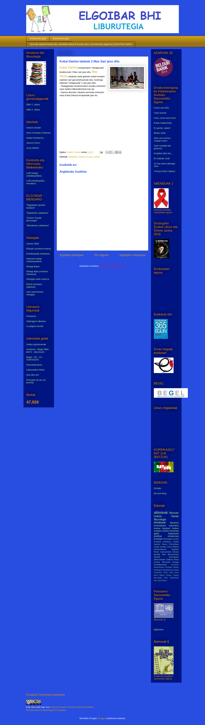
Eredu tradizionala (163, 123)
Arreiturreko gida (38, 38)
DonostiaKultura (34, 365)
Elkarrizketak (159, 559)
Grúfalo (157, 488)
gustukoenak (168, 570)
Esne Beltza (159, 575)
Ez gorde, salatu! (162, 128)
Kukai (89, 156)
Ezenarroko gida (61, 38)
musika (163, 547)
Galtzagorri (158, 570)
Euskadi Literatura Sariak (166, 541)
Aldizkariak (173, 533)
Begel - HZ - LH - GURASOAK (34, 358)
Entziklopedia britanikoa (38, 253)
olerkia (165, 531)
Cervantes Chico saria (163, 572)
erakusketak (165, 552)
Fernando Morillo (172, 567)
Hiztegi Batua (32, 266)
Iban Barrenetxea (170, 554)
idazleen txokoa (170, 528)
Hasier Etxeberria (34, 138)
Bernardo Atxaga (170, 562)
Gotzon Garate (33, 127)
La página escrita (34, 326)
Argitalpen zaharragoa (132, 255)
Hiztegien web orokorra (37, 279)
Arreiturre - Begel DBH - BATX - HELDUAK (38, 350)
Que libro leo (32, 375)
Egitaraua (158, 629)
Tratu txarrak (160, 113)
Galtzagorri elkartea (36, 321)
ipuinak (157, 554)
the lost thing (160, 493)
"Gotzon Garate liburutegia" (34, 219)
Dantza (82, 156)
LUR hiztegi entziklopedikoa (34, 174)
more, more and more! (165, 118)
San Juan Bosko (160, 580)
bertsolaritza (160, 525)
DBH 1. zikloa (33, 104)
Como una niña (161, 107)
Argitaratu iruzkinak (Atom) (112, 266)
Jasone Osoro (33, 143)
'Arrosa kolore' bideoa (164, 171)
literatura (174, 522)
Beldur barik (160, 133)
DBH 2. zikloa (33, 109)
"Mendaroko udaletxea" (37, 225)
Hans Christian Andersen (38, 132)
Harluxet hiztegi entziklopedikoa (34, 260)
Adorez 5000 (32, 243)
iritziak (176, 570)
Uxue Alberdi (32, 148)
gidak (156, 533)
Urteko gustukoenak (36, 344)
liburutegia (160, 519)
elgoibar (175, 549)
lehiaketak (160, 522)
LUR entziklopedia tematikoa (35, 182)
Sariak (96, 156)
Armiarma (31, 316)
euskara (158, 531)
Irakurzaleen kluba (35, 369)
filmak (156, 552)
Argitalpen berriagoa (71, 255)
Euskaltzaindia (160, 564)
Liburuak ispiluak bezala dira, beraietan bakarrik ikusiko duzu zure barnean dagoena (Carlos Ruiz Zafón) (81, 44)
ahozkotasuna (160, 549)
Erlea (177, 572)
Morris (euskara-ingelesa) (34, 285)
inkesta (175, 552)
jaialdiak (158, 536)
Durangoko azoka (171, 539)
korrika (157, 562)
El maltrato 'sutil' (162, 158)
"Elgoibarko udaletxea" (37, 213)
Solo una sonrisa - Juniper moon (163, 139)
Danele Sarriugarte (166, 557)
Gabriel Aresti (172, 559)
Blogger (102, 718)
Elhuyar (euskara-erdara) (38, 248)
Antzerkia (174, 531)
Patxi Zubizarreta (171, 578)
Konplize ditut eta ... (163, 153)
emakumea (173, 536)
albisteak (73, 156)
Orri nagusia (101, 255)
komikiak (158, 539)
